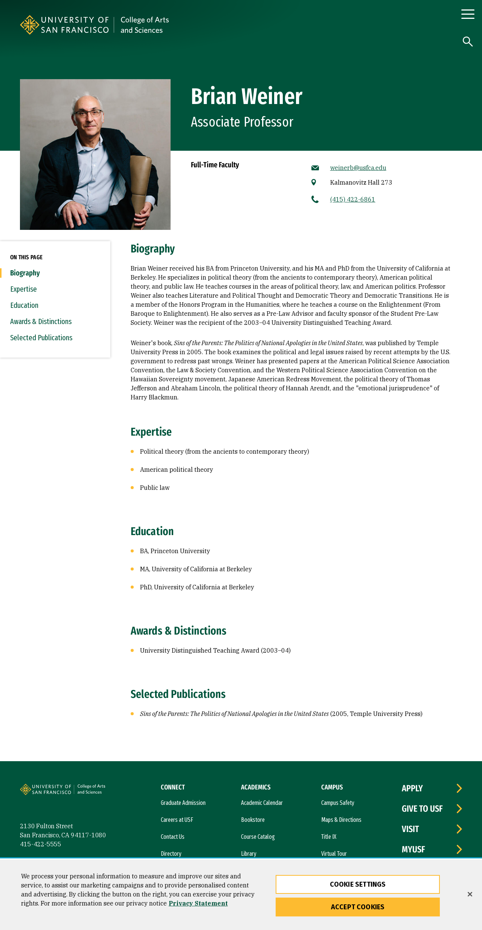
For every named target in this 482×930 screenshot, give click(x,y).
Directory (171, 853)
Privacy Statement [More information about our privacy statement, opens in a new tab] (198, 903)
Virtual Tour (334, 853)
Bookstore (253, 819)
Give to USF (422, 808)
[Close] (470, 894)
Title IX (328, 836)
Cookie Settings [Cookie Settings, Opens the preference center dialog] (358, 884)
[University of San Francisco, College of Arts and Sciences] (206, 25)
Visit (410, 829)
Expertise (23, 289)
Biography (25, 272)
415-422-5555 (40, 844)
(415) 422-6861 (352, 199)
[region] (241, 895)
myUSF (413, 849)
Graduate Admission (183, 802)
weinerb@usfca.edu (358, 167)
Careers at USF (177, 819)
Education (24, 305)
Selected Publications (41, 337)
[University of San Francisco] (110, 25)
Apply (412, 788)
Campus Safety (337, 802)
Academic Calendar (262, 802)
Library (248, 853)
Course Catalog (258, 836)
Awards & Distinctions (41, 321)
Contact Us (173, 836)
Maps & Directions (341, 819)
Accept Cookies (358, 907)
